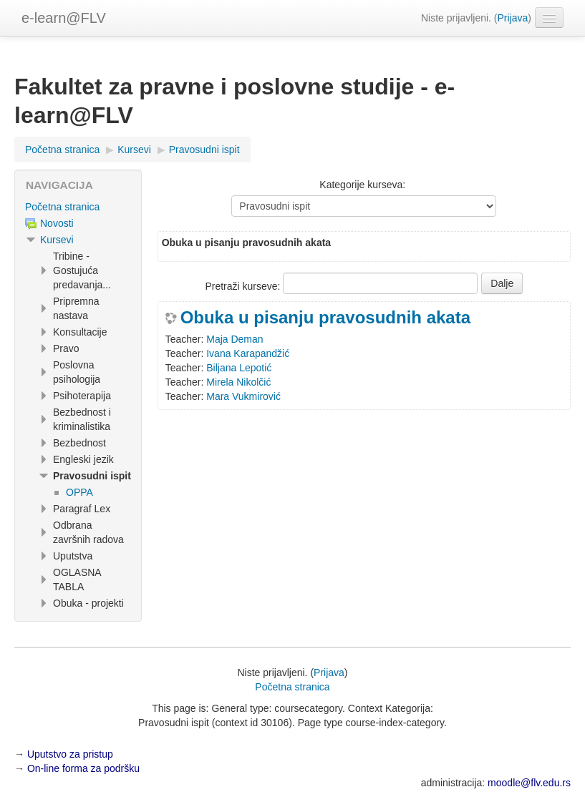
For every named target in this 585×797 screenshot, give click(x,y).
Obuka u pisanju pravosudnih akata (325, 317)
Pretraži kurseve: (244, 286)
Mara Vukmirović (243, 396)
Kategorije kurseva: (362, 184)
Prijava (513, 18)
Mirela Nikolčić (238, 382)
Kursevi (57, 239)
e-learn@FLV (63, 18)
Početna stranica (62, 206)
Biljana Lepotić (238, 367)
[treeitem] (78, 207)
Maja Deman (234, 339)
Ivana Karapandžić (247, 353)
